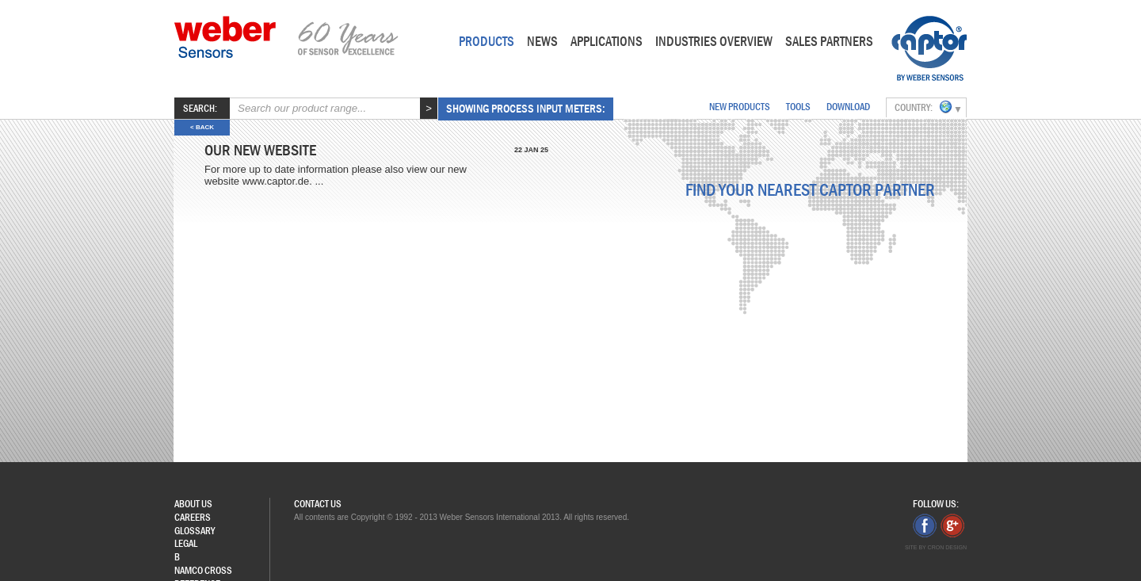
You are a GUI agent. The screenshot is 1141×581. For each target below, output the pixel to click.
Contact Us (318, 504)
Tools (798, 106)
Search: (200, 108)
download (848, 106)
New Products (739, 106)
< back (202, 127)
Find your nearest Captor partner (810, 190)
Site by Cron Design (936, 547)
